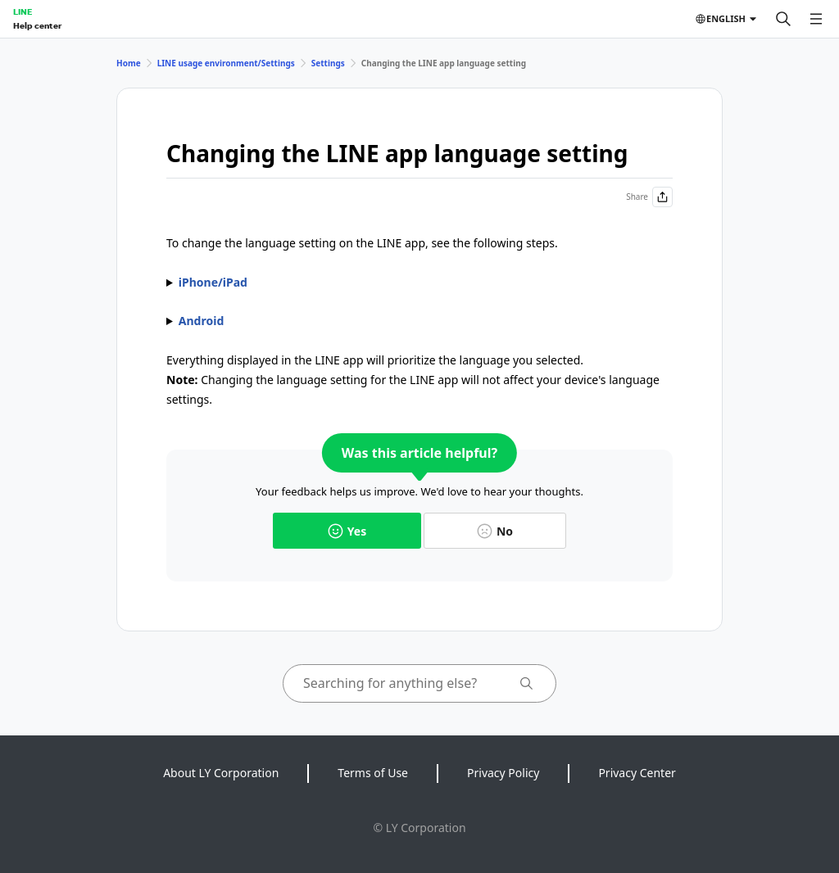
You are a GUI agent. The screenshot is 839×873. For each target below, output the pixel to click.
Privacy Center (636, 772)
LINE (22, 11)
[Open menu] (816, 18)
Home (128, 63)
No (495, 531)
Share (649, 197)
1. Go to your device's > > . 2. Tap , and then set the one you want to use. (419, 282)
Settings (328, 63)
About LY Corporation (221, 772)
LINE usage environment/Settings (226, 63)
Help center (37, 25)
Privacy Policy (503, 772)
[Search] (783, 18)
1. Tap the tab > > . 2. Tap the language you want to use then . (419, 321)
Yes (347, 531)
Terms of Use (373, 772)
